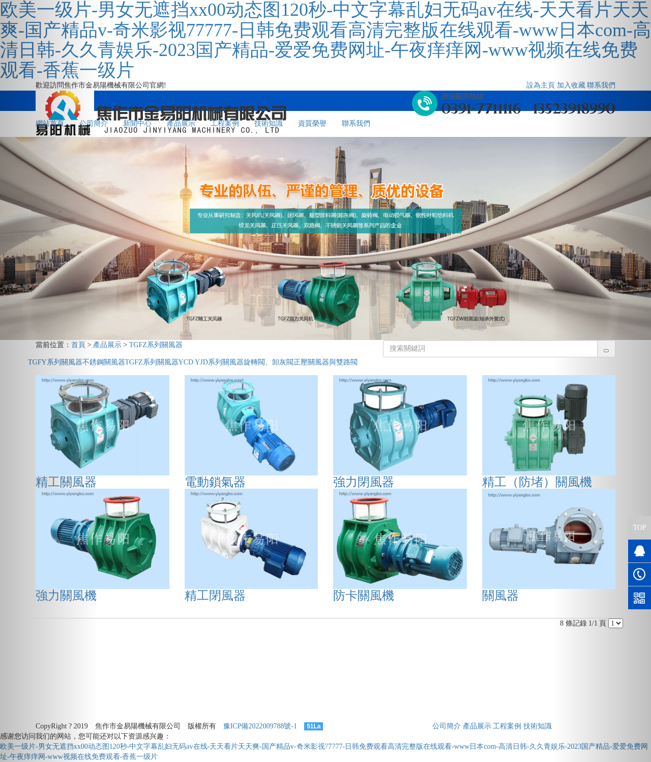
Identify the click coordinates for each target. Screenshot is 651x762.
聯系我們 (356, 123)
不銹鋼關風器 (103, 362)
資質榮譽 (312, 123)
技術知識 (268, 123)
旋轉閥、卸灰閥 (268, 362)
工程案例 (225, 123)
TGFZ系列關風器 (156, 345)
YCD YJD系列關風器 (211, 362)
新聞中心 (137, 123)
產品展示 (181, 123)
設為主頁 (540, 85)
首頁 (78, 345)
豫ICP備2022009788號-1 (260, 726)
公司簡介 (446, 726)
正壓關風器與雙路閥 (325, 362)
